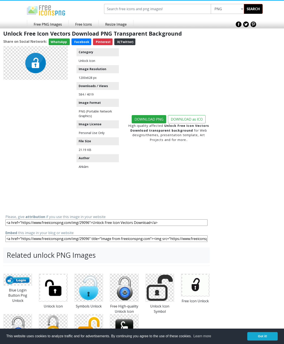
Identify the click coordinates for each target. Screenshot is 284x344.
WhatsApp (59, 42)
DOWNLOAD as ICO (187, 119)
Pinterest (103, 42)
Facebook (81, 42)
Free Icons (83, 24)
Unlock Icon (87, 61)
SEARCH (253, 9)
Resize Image (116, 24)
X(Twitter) (124, 42)
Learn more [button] (202, 336)
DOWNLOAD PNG (149, 119)
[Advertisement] (35, 147)
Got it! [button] (262, 336)
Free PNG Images (48, 24)
